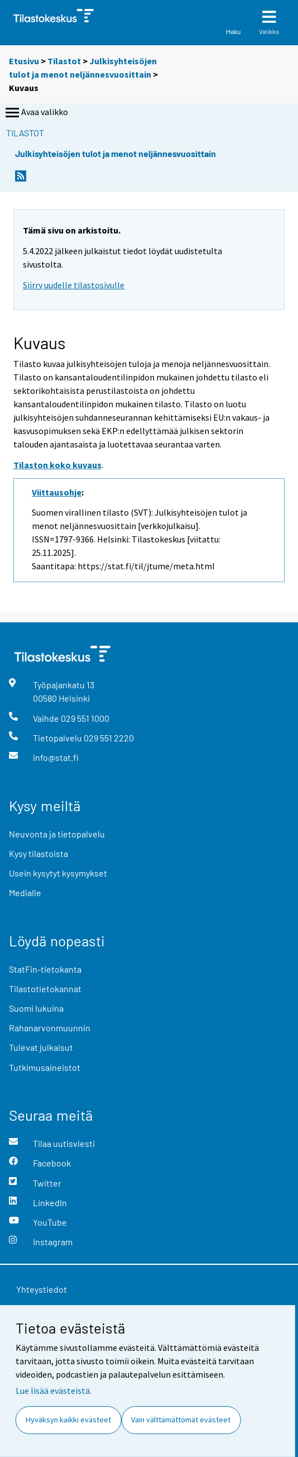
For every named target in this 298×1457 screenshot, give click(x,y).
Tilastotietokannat (45, 988)
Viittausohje (56, 492)
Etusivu (24, 60)
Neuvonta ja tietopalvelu (57, 834)
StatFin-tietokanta (45, 969)
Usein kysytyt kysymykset (58, 873)
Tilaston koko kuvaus (57, 464)
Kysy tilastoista (38, 853)
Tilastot (64, 60)
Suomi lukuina (36, 1008)
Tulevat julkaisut (41, 1047)
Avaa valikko (35, 113)
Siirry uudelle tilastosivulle (73, 285)
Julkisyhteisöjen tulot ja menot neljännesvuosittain (115, 153)
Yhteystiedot (41, 1289)
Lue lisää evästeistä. (54, 1390)
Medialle (25, 892)
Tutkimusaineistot (44, 1067)
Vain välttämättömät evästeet (180, 1420)
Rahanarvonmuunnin (49, 1027)
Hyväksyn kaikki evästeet (68, 1420)
